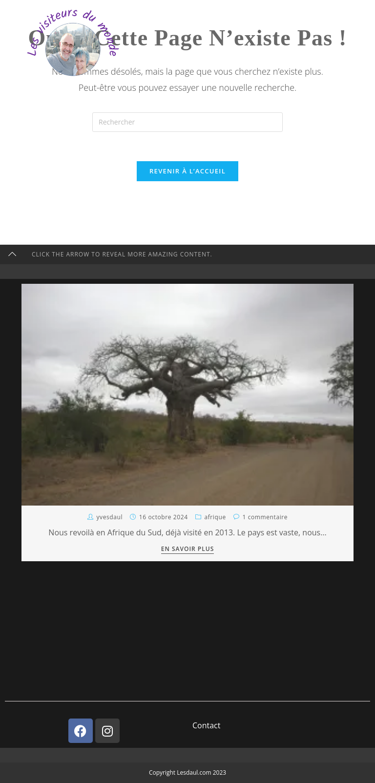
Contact (206, 725)
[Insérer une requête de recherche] (187, 122)
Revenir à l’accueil (187, 171)
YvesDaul (109, 517)
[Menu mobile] (319, 18)
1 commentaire (265, 517)
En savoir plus (187, 549)
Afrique (215, 517)
